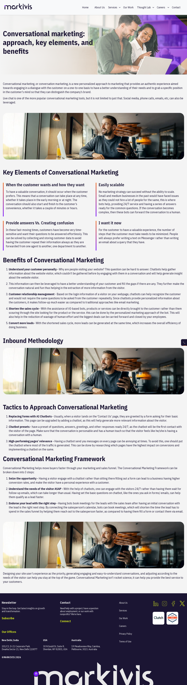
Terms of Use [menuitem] (125, 641)
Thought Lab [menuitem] (144, 7)
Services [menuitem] (112, 7)
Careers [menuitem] (161, 7)
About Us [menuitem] (100, 7)
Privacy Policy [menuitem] (125, 633)
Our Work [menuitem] (128, 7)
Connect (65, 621)
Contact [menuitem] (176, 7)
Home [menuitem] (85, 7)
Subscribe (8, 618)
